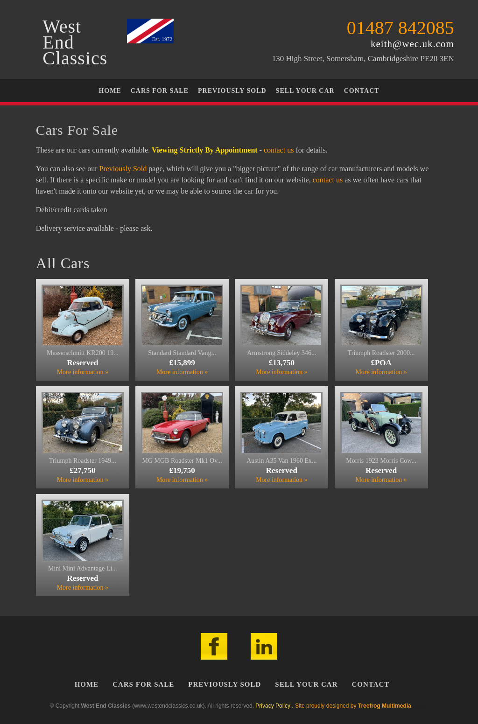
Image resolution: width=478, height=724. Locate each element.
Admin (420, 706)
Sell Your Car (305, 90)
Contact (362, 90)
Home (109, 90)
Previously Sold (232, 90)
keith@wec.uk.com (412, 43)
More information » (82, 372)
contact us (279, 150)
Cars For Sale (160, 90)
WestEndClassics (74, 42)
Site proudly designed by (353, 706)
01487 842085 (400, 27)
